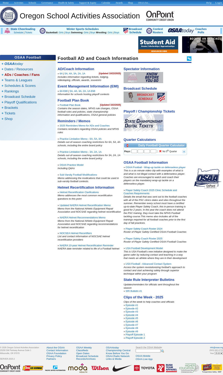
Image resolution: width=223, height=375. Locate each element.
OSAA (112, 347)
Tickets (28, 32)
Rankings (11, 91)
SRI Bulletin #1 (134, 291)
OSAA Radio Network (118, 356)
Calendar (105, 2)
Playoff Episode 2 (135, 337)
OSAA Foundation (56, 353)
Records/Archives (86, 359)
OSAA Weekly (84, 347)
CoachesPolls (201, 31)
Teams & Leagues (18, 80)
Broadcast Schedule (19, 97)
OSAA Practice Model (71, 165)
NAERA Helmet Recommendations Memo (83, 217)
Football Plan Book (70, 105)
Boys (67, 32)
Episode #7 (132, 324)
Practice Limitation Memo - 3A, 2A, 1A (80, 151)
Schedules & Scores (20, 86)
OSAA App (144, 359)
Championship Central (118, 350)
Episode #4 (132, 315)
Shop (8, 119)
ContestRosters (158, 31)
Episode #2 (132, 308)
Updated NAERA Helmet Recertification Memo (85, 205)
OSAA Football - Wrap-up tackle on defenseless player (155, 167)
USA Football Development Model (144, 248)
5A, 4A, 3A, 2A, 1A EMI (82, 91)
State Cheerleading (23, 29)
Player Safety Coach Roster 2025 (144, 238)
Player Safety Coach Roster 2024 (144, 228)
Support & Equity (87, 2)
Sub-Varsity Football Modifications (78, 174)
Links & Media (114, 359)
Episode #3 (132, 311)
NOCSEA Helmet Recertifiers (76, 233)
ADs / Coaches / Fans (22, 75)
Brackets (11, 108)
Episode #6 (132, 321)
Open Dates (82, 353)
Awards (119, 2)
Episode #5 (132, 318)
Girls (61, 32)
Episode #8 (132, 328)
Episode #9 (132, 331)
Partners (51, 359)
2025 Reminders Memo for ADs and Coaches (84, 125)
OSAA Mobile (143, 356)
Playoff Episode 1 (135, 334)
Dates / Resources (18, 69)
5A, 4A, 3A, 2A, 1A (75, 73)
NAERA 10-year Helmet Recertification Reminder (87, 245)
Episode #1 (132, 305)
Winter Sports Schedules (83, 29)
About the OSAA (55, 347)
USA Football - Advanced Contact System (148, 263)
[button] (184, 151)
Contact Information (57, 350)
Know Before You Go (117, 353)
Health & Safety (66, 2)
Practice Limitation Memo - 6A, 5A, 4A (80, 138)
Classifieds (82, 350)
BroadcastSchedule (135, 31)
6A (61, 73)
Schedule (18, 32)
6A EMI (64, 91)
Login (218, 2)
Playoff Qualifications (20, 102)
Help (209, 2)
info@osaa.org (216, 347)
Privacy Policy (54, 356)
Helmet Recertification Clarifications (79, 192)
